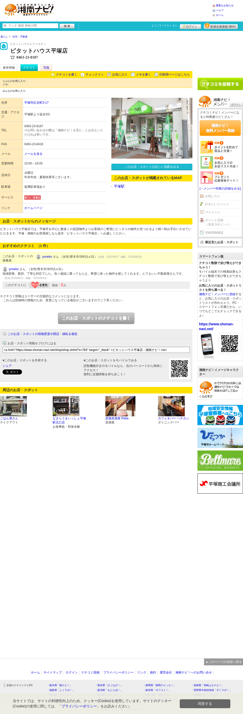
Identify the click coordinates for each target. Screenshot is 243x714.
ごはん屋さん (9, 418)
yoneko (47, 256)
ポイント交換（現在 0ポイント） (218, 222)
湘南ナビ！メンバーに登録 (217, 294)
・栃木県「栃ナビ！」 (59, 685)
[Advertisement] (135, 10)
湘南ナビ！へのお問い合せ (193, 672)
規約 (153, 672)
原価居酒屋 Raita (116, 418)
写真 (46, 67)
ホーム (220, 15)
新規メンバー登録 (221, 26)
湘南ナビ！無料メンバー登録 (220, 128)
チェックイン (95, 74)
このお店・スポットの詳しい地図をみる (152, 166)
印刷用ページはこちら (174, 74)
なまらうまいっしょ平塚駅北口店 (69, 420)
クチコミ (29, 67)
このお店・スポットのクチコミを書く (96, 318)
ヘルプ (220, 10)
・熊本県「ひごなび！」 (109, 685)
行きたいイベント (217, 204)
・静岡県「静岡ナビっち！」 (159, 685)
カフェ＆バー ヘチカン (173, 418)
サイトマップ (53, 672)
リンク (141, 672)
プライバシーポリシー (118, 672)
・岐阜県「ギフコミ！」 (157, 690)
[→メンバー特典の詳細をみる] (220, 188)
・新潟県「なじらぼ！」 (109, 690)
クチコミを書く (66, 74)
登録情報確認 (214, 232)
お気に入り (119, 74)
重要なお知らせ (225, 5)
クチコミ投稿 (90, 672)
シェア (7, 366)
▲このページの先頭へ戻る (223, 662)
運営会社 (166, 672)
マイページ (212, 212)
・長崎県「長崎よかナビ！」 (207, 685)
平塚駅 (119, 186)
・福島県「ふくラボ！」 (61, 690)
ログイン (190, 26)
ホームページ (33, 208)
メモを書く (143, 74)
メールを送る (33, 154)
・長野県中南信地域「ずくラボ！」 (211, 690)
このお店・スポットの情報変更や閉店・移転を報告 (42, 334)
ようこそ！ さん (164, 25)
